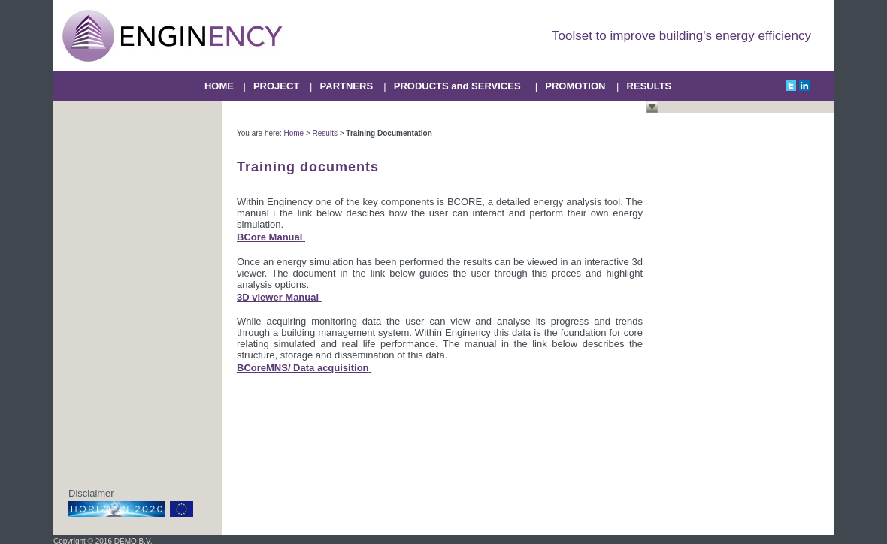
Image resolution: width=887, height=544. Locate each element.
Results (325, 133)
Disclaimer (91, 493)
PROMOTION (575, 86)
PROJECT (276, 86)
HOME (219, 86)
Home (293, 133)
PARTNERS (347, 86)
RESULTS (649, 86)
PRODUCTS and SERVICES (457, 86)
